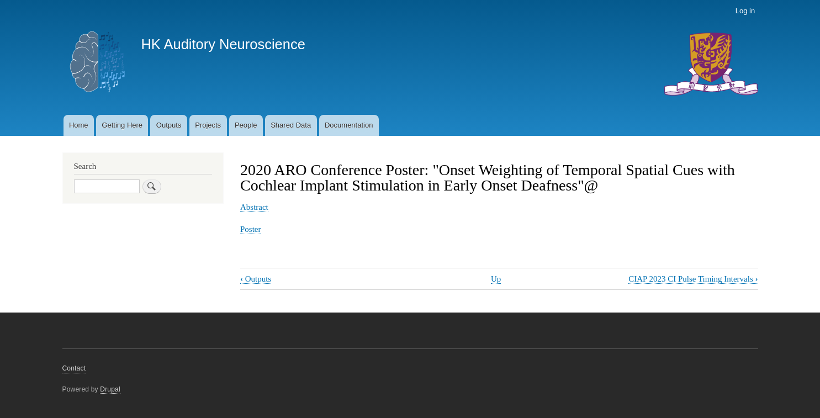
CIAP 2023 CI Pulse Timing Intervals (693, 278)
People (246, 125)
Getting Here (122, 125)
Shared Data (291, 125)
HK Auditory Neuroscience (223, 44)
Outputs (169, 125)
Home (78, 125)
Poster (250, 229)
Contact (74, 368)
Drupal (110, 389)
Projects (208, 125)
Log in (745, 11)
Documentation (349, 125)
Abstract (254, 207)
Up (496, 278)
